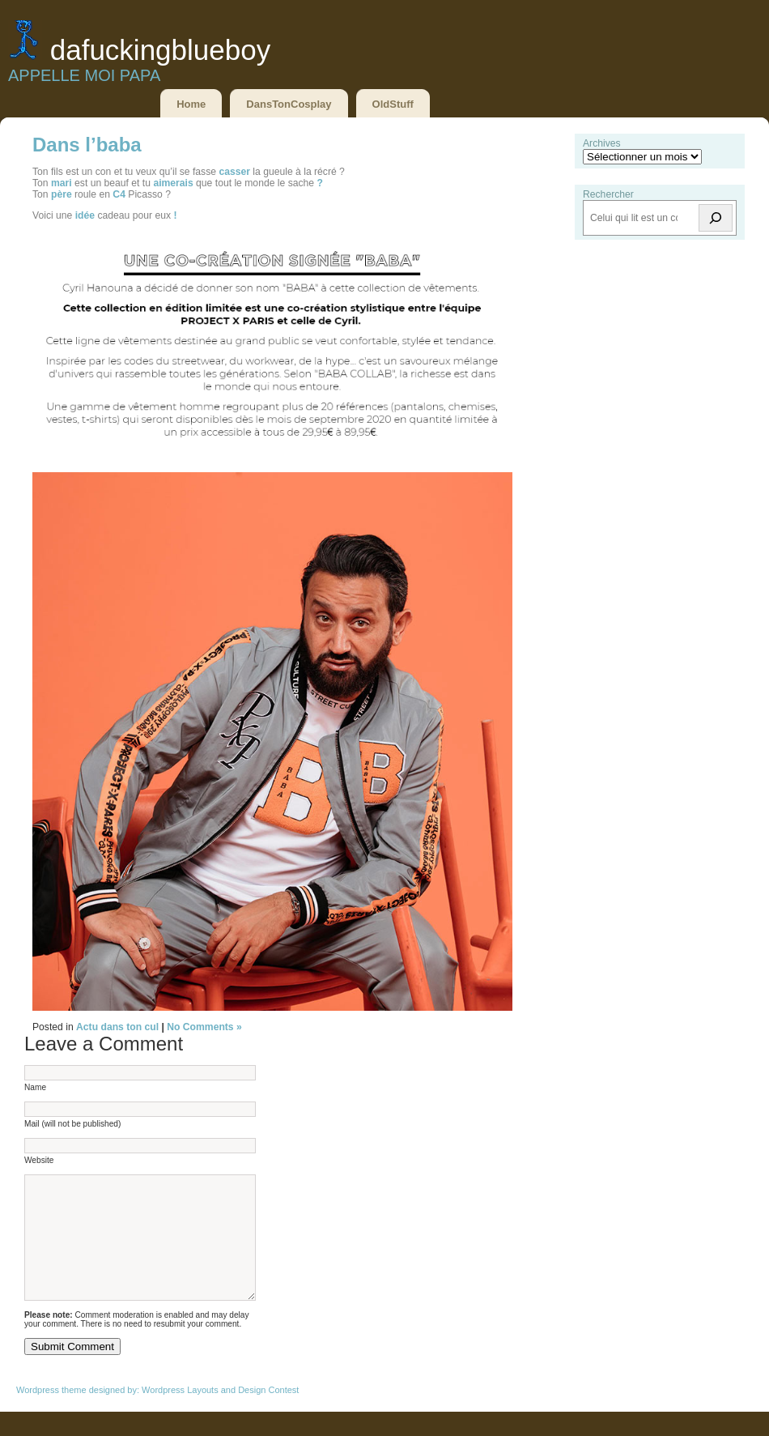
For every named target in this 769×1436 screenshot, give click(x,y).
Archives (602, 143)
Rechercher (608, 194)
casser (234, 171)
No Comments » (204, 1027)
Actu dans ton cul (117, 1027)
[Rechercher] (716, 218)
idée (85, 215)
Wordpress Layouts (180, 1414)
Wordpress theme (51, 1414)
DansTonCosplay (288, 104)
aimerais (173, 183)
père (61, 194)
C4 (119, 194)
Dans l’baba (87, 145)
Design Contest (268, 1414)
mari (61, 183)
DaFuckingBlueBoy (160, 50)
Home (191, 104)
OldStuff (393, 104)
